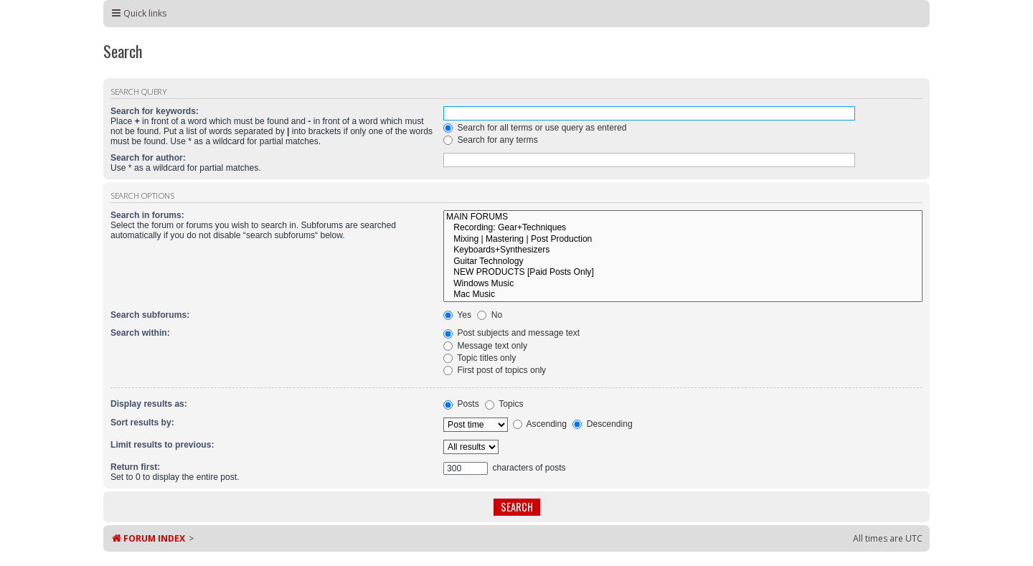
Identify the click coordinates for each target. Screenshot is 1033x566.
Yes (457, 315)
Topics (504, 404)
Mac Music (683, 295)
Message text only (485, 346)
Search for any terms (490, 140)
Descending (602, 424)
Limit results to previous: (162, 445)
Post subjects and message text (511, 333)
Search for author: (148, 158)
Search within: (140, 333)
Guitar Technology (683, 262)
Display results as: (148, 404)
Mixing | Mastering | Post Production (683, 239)
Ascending (540, 424)
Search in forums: (147, 215)
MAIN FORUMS (683, 217)
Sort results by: (142, 423)
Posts (461, 404)
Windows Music (683, 284)
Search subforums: (149, 315)
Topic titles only (479, 358)
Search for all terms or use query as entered (534, 128)
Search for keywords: (154, 111)
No (489, 315)
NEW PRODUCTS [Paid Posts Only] (683, 272)
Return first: (135, 467)
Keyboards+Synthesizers (683, 250)
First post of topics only (494, 370)
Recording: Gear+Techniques (683, 228)
